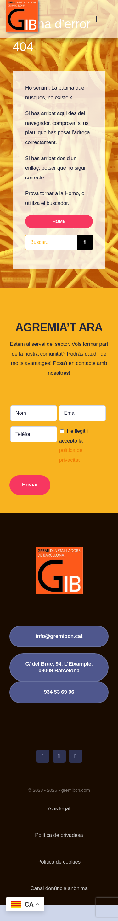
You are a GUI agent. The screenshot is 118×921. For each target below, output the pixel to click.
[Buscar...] (51, 242)
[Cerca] (85, 242)
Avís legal (59, 809)
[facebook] (42, 756)
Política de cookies (59, 862)
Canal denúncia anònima (58, 888)
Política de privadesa (59, 835)
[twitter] (59, 756)
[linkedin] (75, 756)
